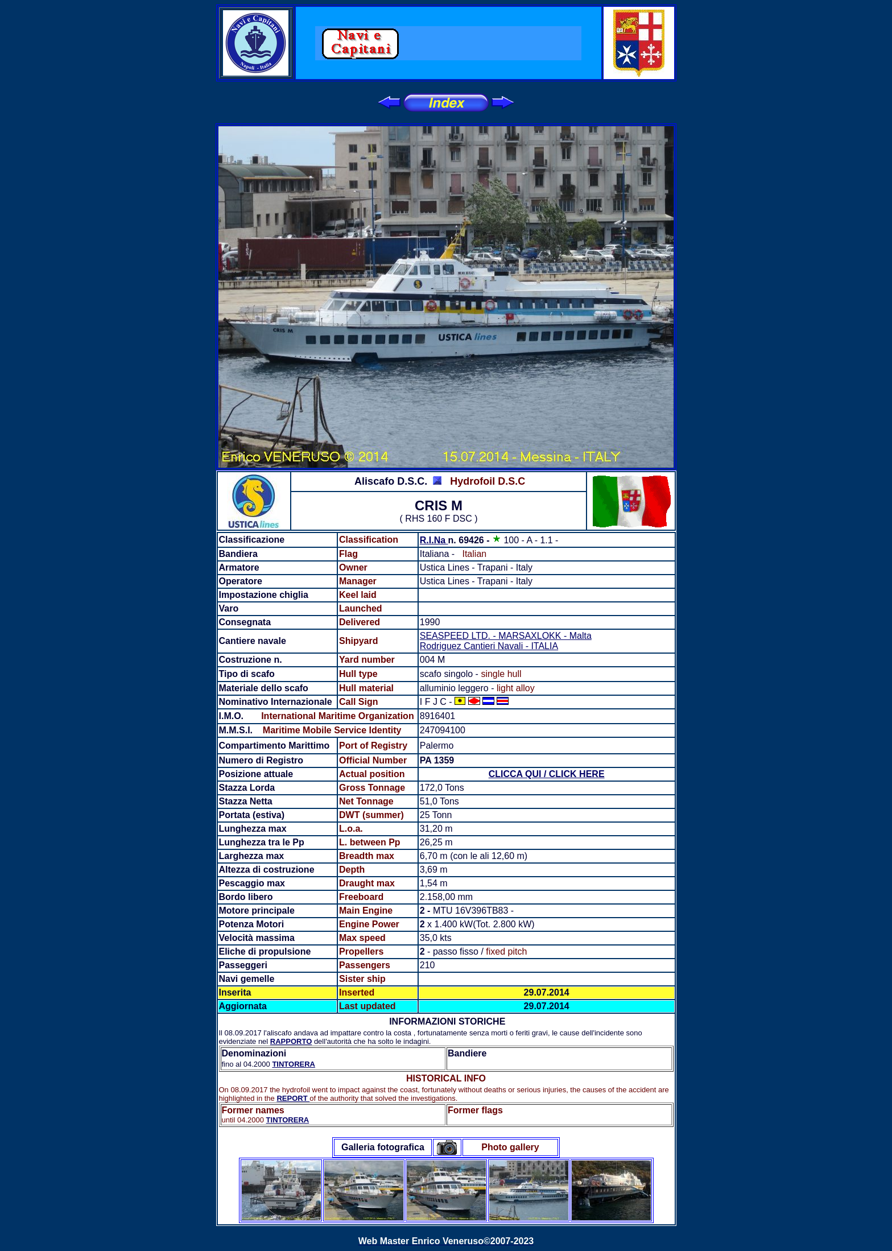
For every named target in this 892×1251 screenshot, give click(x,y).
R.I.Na (434, 540)
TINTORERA (293, 1064)
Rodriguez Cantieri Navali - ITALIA (489, 646)
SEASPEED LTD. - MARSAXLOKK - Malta (506, 636)
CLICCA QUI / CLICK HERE (547, 774)
